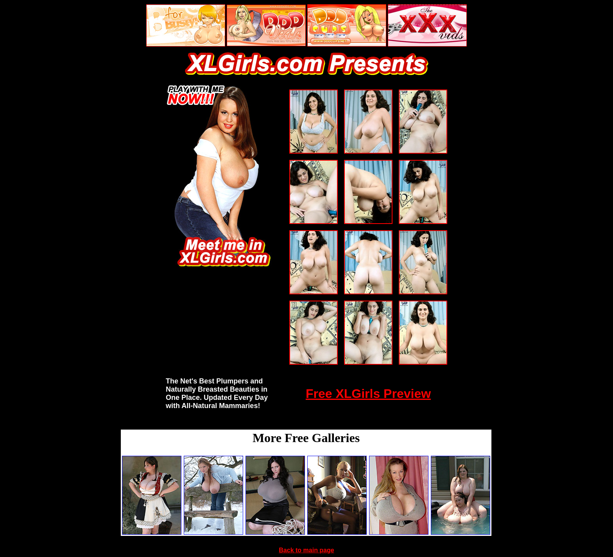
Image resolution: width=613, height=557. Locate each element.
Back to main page (306, 550)
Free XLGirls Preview (368, 394)
